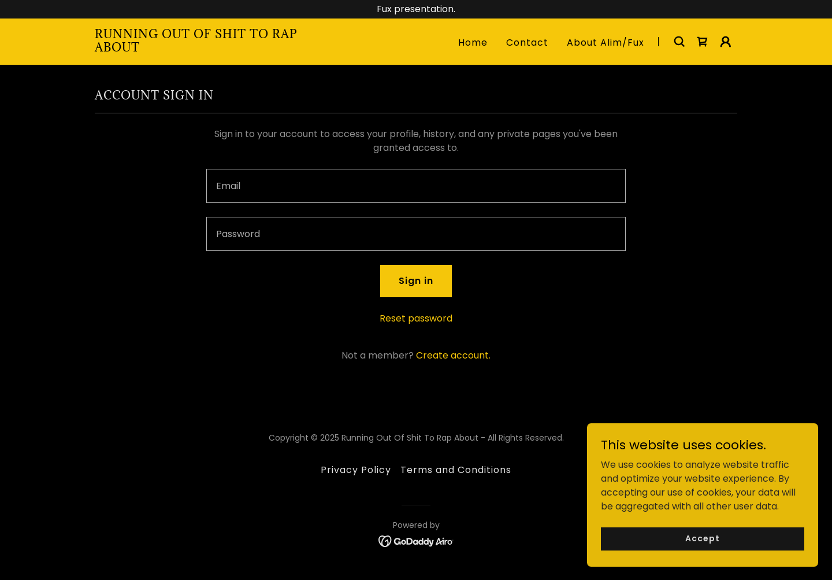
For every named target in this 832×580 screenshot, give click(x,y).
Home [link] (473, 42)
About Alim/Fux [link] (605, 42)
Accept (702, 538)
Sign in (416, 280)
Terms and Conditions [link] (455, 469)
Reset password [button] (416, 318)
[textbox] (415, 186)
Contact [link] (527, 42)
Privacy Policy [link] (356, 469)
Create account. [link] (453, 355)
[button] (725, 41)
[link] (207, 48)
